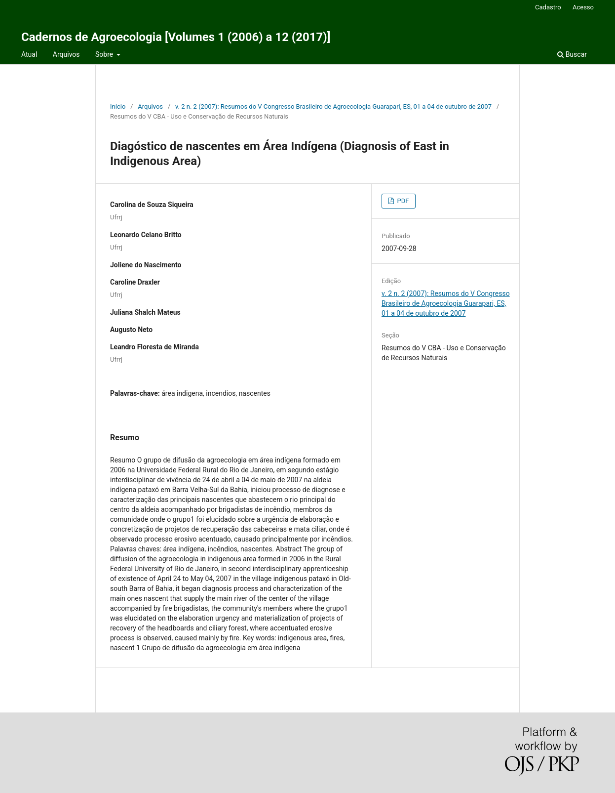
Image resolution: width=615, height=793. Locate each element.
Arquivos (66, 54)
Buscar (572, 54)
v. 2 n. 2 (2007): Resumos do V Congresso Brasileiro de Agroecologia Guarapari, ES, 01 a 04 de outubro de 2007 (333, 106)
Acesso (583, 7)
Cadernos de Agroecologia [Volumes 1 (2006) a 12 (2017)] (175, 37)
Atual (29, 54)
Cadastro (548, 7)
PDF (402, 201)
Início (117, 106)
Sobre (105, 54)
